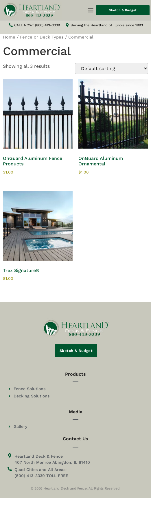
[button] (90, 10)
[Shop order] (111, 68)
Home (9, 37)
